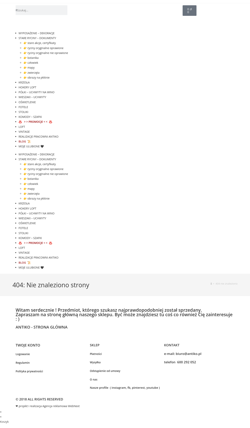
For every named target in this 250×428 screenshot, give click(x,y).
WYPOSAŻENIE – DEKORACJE (36, 33)
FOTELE (23, 107)
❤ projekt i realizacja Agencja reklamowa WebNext (48, 406)
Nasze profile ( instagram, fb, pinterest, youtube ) (125, 387)
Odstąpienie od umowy (105, 371)
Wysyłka (95, 362)
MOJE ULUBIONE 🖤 (31, 146)
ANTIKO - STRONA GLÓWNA (41, 327)
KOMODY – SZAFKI (30, 117)
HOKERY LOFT (27, 87)
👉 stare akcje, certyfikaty (39, 43)
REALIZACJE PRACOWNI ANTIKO (38, 136)
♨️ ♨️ (35, 122)
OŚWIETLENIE (27, 102)
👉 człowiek (30, 62)
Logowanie (23, 354)
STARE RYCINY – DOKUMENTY (37, 38)
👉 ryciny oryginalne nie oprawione (45, 53)
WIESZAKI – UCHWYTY (32, 97)
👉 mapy (29, 67)
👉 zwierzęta (31, 72)
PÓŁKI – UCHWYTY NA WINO (36, 92)
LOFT (22, 127)
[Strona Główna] (211, 283)
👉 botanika (31, 58)
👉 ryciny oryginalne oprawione (43, 48)
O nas (93, 379)
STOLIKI (23, 112)
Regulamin (23, 362)
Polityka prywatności (29, 371)
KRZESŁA (24, 82)
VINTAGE (24, 131)
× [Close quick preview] (1, 412)
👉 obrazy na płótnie (36, 77)
